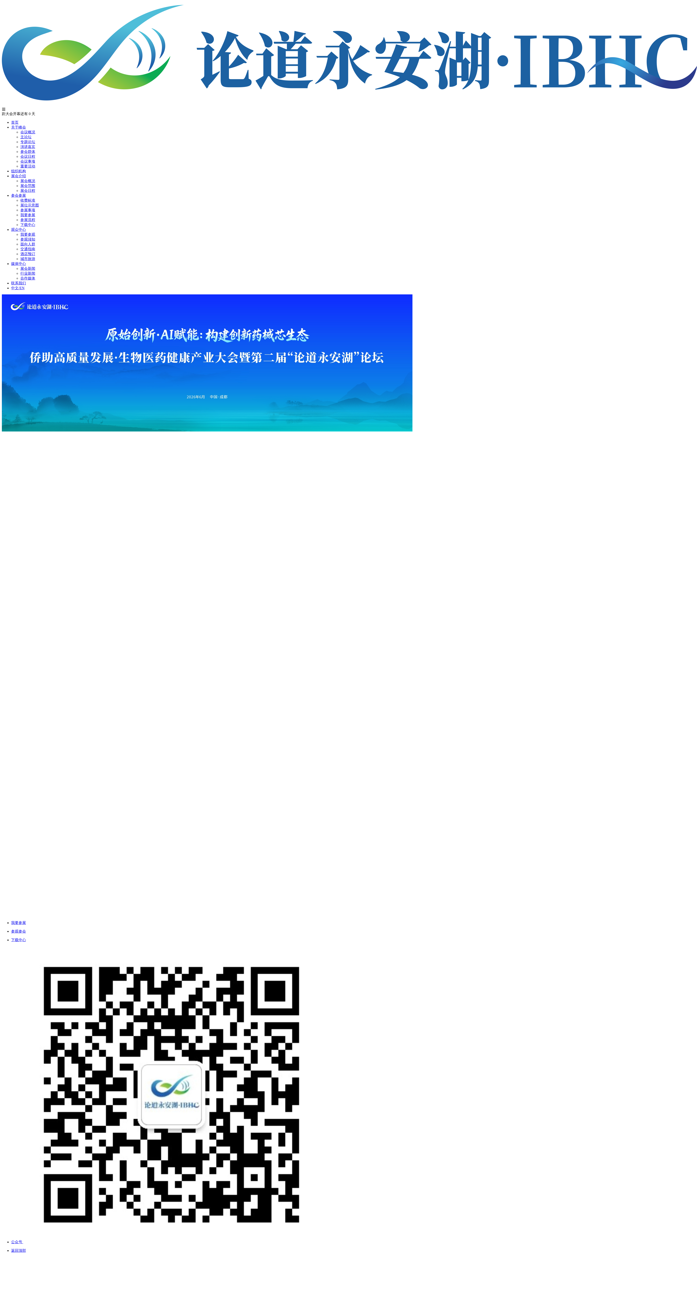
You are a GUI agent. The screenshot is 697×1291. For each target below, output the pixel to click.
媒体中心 (18, 264)
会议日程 (27, 156)
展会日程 (27, 191)
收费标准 (27, 200)
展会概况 (27, 181)
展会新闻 (27, 268)
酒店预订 (27, 254)
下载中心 (27, 225)
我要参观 (27, 234)
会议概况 (27, 132)
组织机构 (18, 171)
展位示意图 (29, 205)
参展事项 (27, 210)
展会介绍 (18, 176)
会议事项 (27, 161)
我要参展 (27, 215)
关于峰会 (18, 127)
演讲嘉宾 (27, 147)
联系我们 (18, 283)
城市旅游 (27, 259)
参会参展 (18, 195)
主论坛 (26, 137)
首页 (15, 122)
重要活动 (27, 166)
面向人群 (27, 244)
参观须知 (27, 239)
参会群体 (27, 152)
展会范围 (27, 186)
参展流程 (27, 220)
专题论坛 (27, 142)
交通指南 (27, 249)
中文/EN (18, 288)
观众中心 (18, 230)
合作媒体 (27, 278)
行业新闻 (27, 273)
